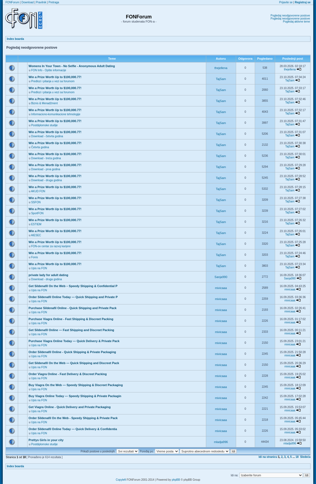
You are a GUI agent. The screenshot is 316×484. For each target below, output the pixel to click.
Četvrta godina (40, 147)
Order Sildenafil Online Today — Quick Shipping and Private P (73, 297)
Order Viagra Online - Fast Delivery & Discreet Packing (68, 374)
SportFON (37, 213)
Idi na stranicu (268, 456)
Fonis (34, 257)
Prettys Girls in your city (46, 440)
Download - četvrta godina (47, 136)
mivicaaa (221, 288)
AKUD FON (38, 191)
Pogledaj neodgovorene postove (290, 15)
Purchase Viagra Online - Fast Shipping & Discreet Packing (71, 319)
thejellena (220, 68)
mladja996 (221, 442)
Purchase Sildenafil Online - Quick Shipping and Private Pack (72, 308)
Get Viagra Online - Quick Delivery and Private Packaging (70, 407)
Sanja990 (220, 277)
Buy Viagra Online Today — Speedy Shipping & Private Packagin (75, 396)
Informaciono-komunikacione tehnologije (55, 114)
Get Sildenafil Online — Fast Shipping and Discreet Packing (71, 330)
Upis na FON (39, 268)
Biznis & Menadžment (44, 103)
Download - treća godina (46, 158)
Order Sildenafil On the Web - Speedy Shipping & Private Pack (73, 418)
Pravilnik (41, 2)
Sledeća (305, 456)
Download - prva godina (45, 169)
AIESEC (36, 235)
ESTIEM (36, 224)
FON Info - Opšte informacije (48, 70)
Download (27, 2)
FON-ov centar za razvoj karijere (51, 246)
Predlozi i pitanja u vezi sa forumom (52, 81)
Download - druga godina (46, 180)
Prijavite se (286, 2)
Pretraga (54, 2)
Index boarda (15, 38)
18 (297, 456)
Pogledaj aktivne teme (296, 21)
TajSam (221, 79)
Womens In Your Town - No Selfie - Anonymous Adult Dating (72, 66)
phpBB (176, 479)
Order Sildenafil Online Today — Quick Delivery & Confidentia (73, 429)
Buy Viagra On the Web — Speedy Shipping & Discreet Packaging (76, 385)
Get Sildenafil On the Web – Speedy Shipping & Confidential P (73, 286)
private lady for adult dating (48, 275)
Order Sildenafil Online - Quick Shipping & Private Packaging (72, 352)
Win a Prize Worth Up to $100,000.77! (55, 77)
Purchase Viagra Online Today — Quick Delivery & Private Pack (74, 341)
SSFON (35, 202)
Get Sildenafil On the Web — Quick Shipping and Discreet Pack (74, 363)
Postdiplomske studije (44, 125)
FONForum (12, 2)
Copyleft (121, 479)
